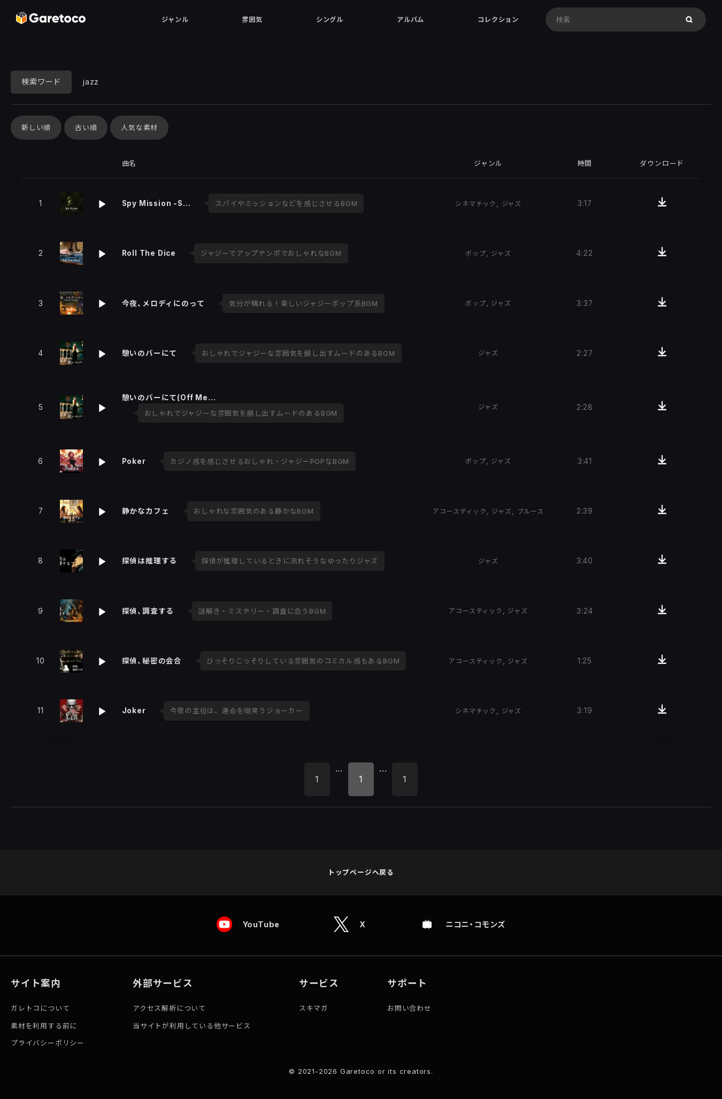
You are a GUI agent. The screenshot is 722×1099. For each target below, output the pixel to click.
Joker (134, 710)
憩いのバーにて (150, 353)
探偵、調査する (148, 611)
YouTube (261, 924)
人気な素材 (139, 128)
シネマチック (475, 204)
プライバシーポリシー (48, 1043)
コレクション (498, 20)
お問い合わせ (409, 1008)
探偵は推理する (150, 560)
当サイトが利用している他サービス (192, 1026)
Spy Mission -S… (156, 203)
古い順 (86, 128)
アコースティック (459, 511)
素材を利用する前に (44, 1026)
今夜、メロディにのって (163, 303)
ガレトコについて (40, 1008)
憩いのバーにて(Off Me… (169, 397)
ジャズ (511, 204)
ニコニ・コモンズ (475, 924)
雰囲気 (252, 20)
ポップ (475, 253)
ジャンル (175, 20)
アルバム (410, 20)
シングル (329, 20)
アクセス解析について (169, 1008)
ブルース (530, 511)
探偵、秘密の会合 (152, 661)
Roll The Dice (149, 253)
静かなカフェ (146, 511)
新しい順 (36, 128)
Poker (134, 461)
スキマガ (313, 1008)
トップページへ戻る (361, 872)
